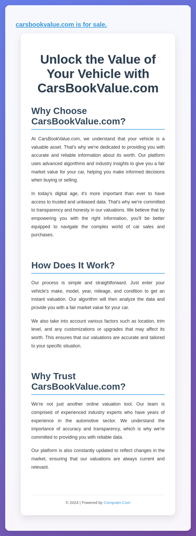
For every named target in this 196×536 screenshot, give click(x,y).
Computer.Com (117, 502)
